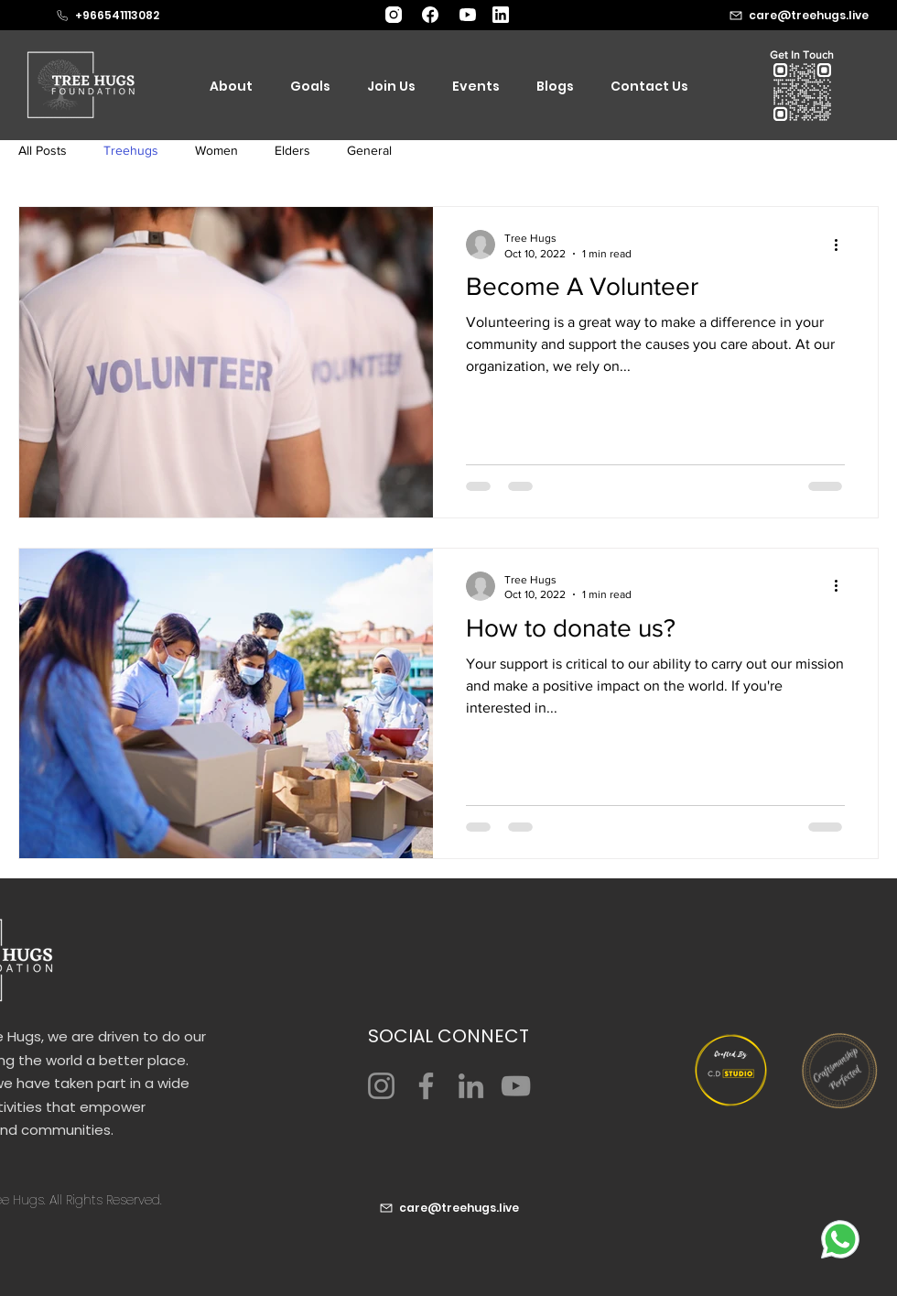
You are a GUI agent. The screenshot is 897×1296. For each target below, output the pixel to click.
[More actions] (842, 245)
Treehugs (130, 150)
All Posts (42, 150)
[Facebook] (426, 1086)
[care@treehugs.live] (448, 1208)
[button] (802, 92)
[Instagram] (381, 1086)
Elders (292, 150)
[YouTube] (516, 1086)
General (369, 150)
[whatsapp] (840, 1239)
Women (216, 150)
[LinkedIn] (471, 1086)
